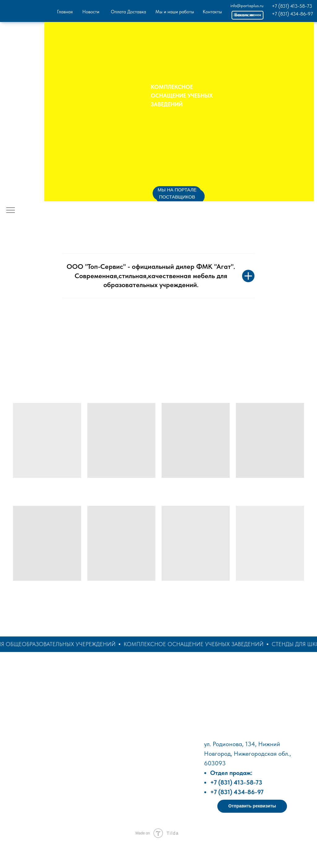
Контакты (212, 12)
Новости (90, 12)
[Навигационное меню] (10, 211)
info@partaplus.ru (246, 5)
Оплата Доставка (128, 12)
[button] (252, 806)
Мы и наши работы (174, 12)
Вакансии (244, 15)
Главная (65, 12)
